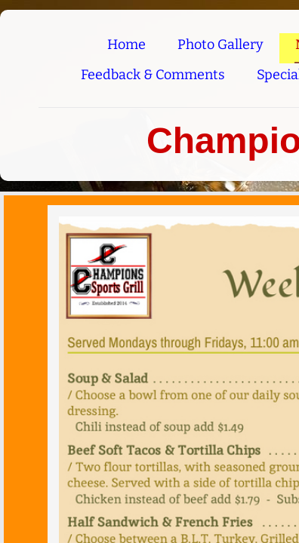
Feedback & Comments (153, 74)
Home (126, 44)
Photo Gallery (220, 44)
